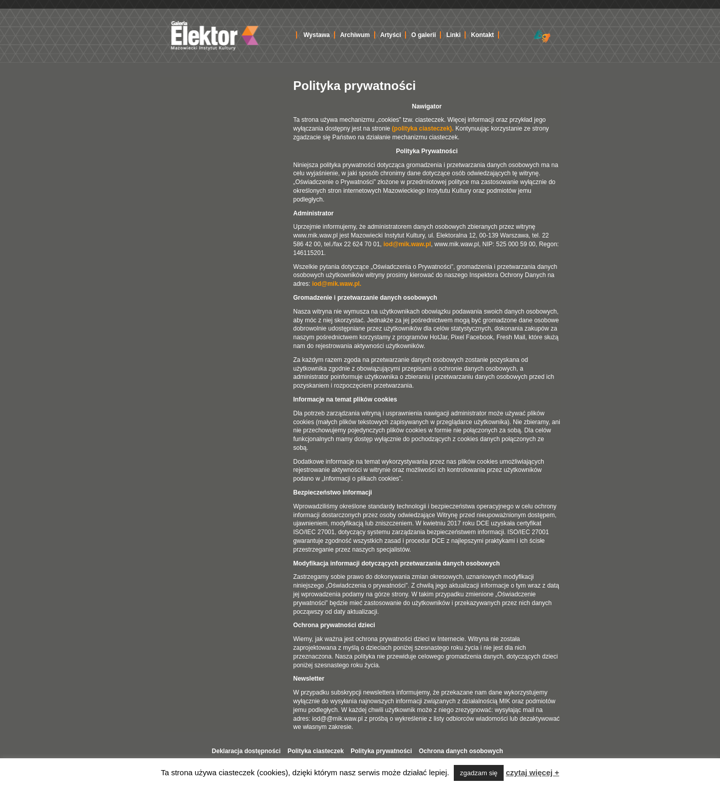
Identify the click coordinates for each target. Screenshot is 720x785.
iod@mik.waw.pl (407, 244)
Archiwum (355, 35)
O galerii (423, 35)
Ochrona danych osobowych (461, 751)
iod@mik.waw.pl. (336, 283)
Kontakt (482, 35)
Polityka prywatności (381, 751)
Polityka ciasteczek (315, 751)
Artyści (390, 35)
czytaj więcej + (532, 772)
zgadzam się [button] (478, 773)
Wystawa (317, 35)
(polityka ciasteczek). (423, 128)
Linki (453, 35)
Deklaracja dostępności (246, 751)
